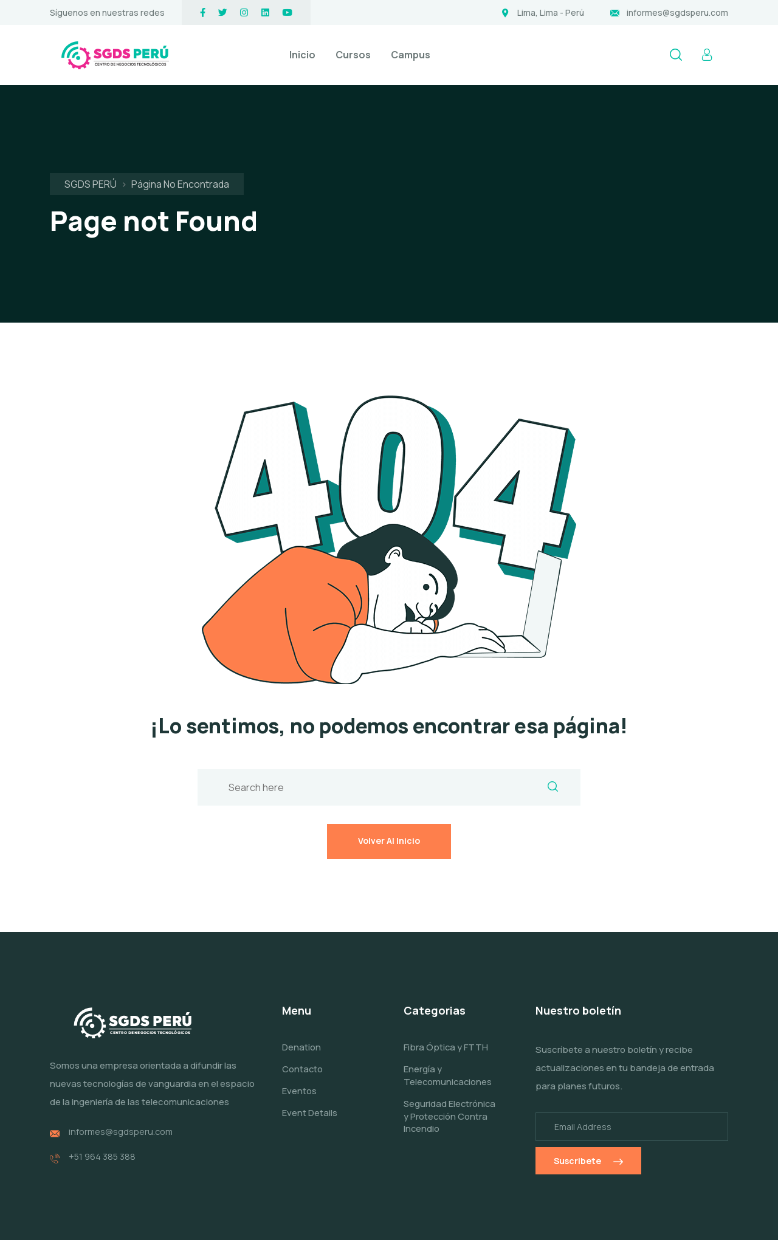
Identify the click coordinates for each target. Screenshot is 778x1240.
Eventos (299, 1018)
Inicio (302, 54)
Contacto (302, 997)
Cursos (353, 54)
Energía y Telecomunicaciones (449, 1003)
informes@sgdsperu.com (677, 12)
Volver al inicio (389, 765)
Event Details (309, 1040)
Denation (301, 975)
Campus (410, 54)
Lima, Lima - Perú (550, 12)
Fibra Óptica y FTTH (446, 975)
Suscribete (588, 1089)
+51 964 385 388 (103, 1081)
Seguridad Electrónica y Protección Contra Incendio (443, 1050)
